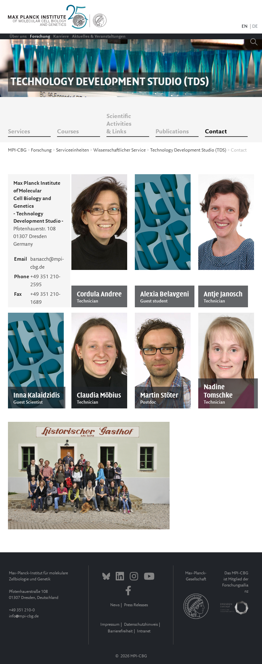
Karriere (61, 36)
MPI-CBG (17, 150)
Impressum (110, 625)
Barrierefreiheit (120, 631)
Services (19, 132)
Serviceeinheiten (72, 150)
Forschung (40, 36)
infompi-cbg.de (24, 616)
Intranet (143, 631)
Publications (172, 132)
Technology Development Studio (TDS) (188, 150)
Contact (216, 132)
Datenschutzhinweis (141, 625)
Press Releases (136, 605)
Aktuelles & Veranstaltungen (99, 36)
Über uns (18, 36)
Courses (68, 132)
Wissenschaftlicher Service (119, 150)
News (115, 605)
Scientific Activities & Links (118, 124)
